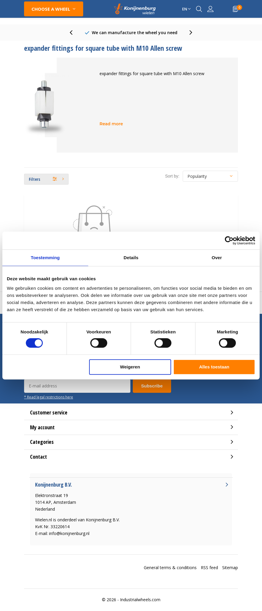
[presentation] (74, 32)
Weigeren (130, 366)
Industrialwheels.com (140, 599)
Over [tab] (217, 257)
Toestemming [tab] (45, 257)
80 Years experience (134, 32)
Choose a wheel (50, 9)
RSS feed (209, 567)
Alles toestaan (214, 366)
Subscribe (152, 385)
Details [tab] (131, 257)
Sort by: (172, 176)
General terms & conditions (170, 567)
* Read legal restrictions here (48, 397)
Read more (111, 123)
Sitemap (230, 567)
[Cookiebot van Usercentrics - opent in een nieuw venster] (229, 240)
